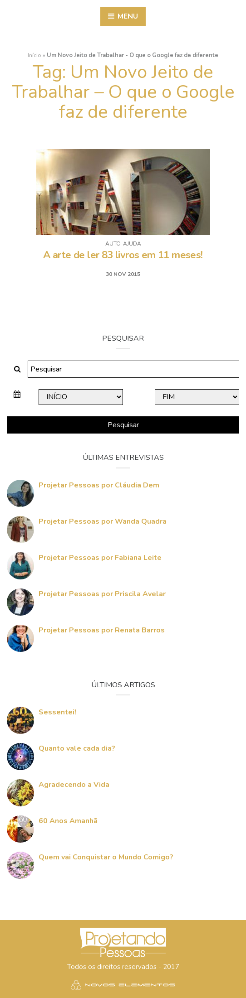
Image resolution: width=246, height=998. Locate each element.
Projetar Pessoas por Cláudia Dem (99, 485)
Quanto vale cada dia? (77, 748)
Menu (123, 16)
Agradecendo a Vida (74, 785)
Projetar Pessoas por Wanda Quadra (103, 521)
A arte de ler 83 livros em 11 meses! (122, 255)
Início (34, 55)
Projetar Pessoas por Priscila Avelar (102, 594)
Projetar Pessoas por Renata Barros (102, 630)
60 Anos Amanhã (68, 821)
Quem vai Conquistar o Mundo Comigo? (106, 857)
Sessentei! (57, 712)
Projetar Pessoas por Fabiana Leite (100, 558)
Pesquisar (123, 425)
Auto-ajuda (123, 243)
